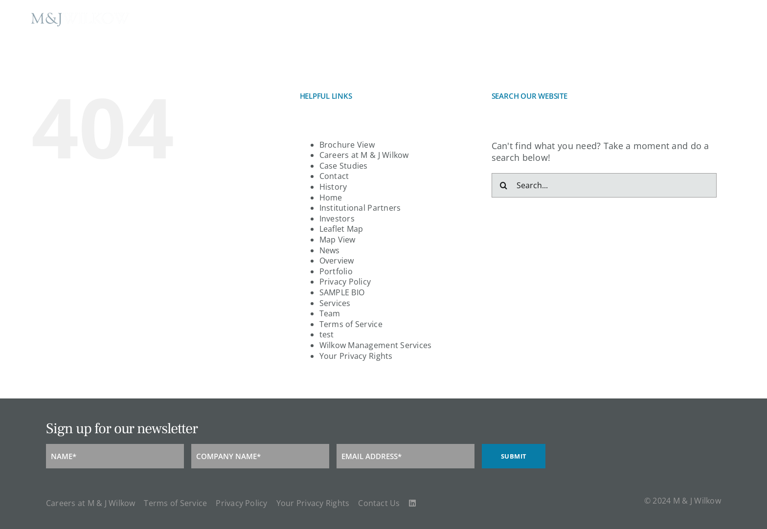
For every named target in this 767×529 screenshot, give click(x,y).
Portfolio (336, 271)
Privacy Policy (345, 281)
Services (335, 303)
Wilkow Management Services (375, 345)
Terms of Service (351, 324)
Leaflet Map (341, 228)
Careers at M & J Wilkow (364, 155)
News (329, 250)
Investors (337, 218)
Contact (334, 176)
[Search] (504, 185)
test (326, 334)
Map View (337, 239)
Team (329, 313)
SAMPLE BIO (342, 292)
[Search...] (604, 185)
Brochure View (347, 144)
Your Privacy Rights (356, 356)
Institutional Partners (360, 207)
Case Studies (343, 165)
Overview (336, 260)
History (333, 186)
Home (330, 197)
